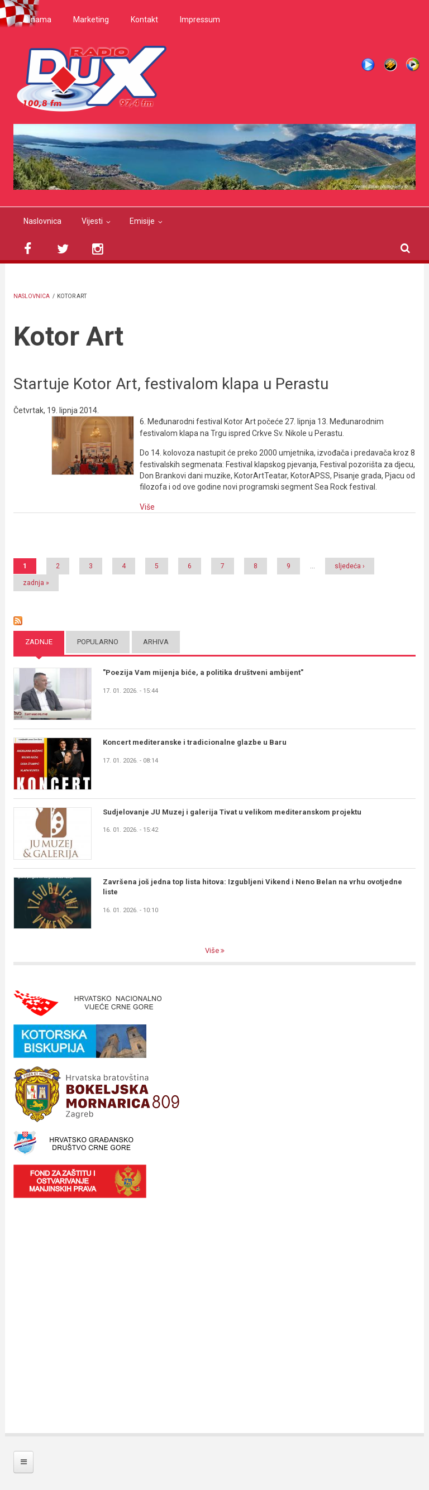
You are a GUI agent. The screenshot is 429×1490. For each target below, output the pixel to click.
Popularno (97, 642)
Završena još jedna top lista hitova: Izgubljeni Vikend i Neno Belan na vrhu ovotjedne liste (252, 887)
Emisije (142, 221)
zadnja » (36, 583)
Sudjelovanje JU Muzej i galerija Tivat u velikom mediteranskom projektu (232, 812)
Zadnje (39, 642)
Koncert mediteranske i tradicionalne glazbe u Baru (195, 742)
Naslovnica (42, 221)
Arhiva (156, 642)
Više (147, 506)
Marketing (91, 19)
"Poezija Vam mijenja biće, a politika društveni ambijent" (203, 672)
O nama (37, 19)
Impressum (200, 19)
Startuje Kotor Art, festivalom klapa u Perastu (170, 384)
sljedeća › (350, 566)
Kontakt (144, 19)
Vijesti (92, 221)
